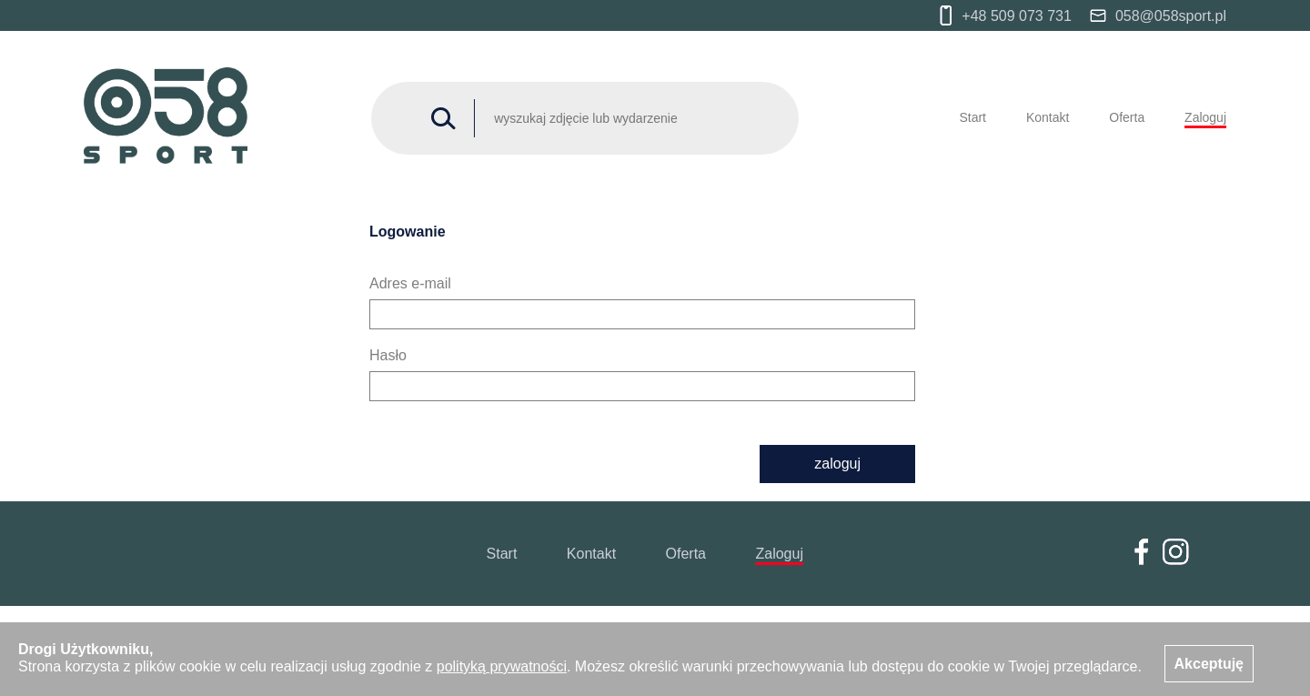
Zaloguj (1205, 117)
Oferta (1126, 117)
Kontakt (1047, 117)
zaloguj (837, 463)
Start (972, 117)
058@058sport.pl (1158, 16)
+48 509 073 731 (1006, 15)
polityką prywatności (502, 666)
